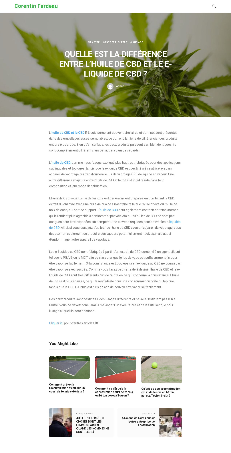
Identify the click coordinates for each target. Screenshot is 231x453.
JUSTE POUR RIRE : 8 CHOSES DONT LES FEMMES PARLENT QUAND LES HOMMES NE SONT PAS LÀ (92, 425)
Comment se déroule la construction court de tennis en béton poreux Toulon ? (114, 392)
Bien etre (93, 42)
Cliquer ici (56, 323)
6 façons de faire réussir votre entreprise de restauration (138, 421)
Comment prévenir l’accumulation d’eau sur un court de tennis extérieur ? (67, 388)
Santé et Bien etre (115, 42)
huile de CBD (109, 210)
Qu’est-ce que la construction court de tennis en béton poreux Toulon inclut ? (160, 392)
